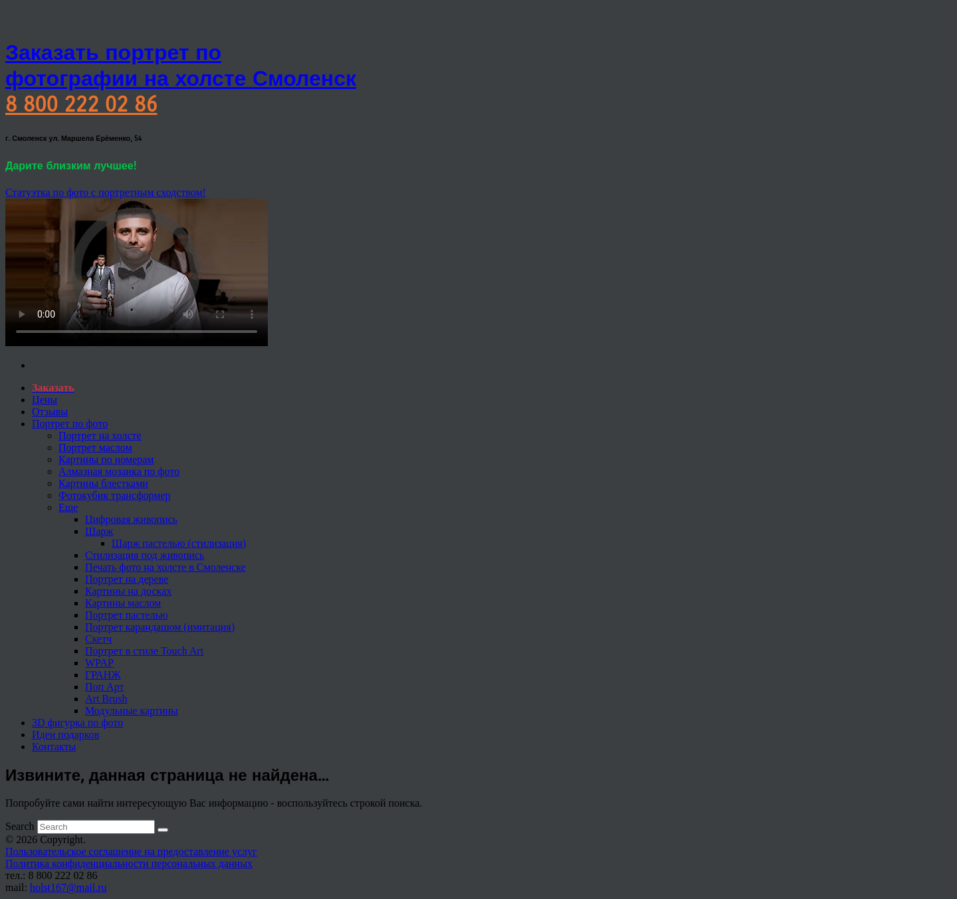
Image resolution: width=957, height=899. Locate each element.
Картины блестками (103, 483)
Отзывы (50, 411)
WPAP (99, 662)
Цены (44, 399)
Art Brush (106, 698)
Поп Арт (104, 686)
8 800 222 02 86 (81, 105)
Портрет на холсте (100, 435)
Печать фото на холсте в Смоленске (165, 567)
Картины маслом (123, 603)
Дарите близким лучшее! (70, 165)
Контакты (54, 746)
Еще (68, 507)
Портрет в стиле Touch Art (144, 650)
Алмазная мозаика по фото (118, 471)
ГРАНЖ (103, 674)
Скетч (98, 639)
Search (20, 826)
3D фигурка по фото (77, 722)
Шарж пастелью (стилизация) (179, 543)
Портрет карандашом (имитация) (160, 627)
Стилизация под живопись (144, 555)
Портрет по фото (70, 423)
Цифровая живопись (131, 519)
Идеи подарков (65, 734)
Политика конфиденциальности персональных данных (129, 863)
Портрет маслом (95, 447)
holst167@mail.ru (68, 887)
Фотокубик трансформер (114, 495)
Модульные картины (131, 710)
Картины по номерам (106, 459)
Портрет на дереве (126, 579)
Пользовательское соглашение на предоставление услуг (131, 851)
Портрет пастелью (126, 615)
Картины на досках (128, 591)
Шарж (99, 531)
